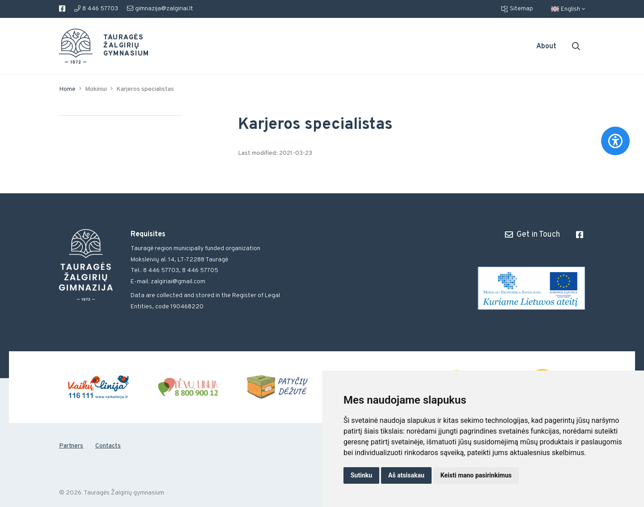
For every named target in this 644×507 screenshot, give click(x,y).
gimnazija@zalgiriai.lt (160, 9)
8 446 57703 (96, 9)
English (568, 9)
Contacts (108, 446)
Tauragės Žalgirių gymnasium (119, 46)
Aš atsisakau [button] (406, 475)
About (546, 46)
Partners (71, 446)
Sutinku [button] (361, 475)
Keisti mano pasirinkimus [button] (476, 475)
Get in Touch (532, 234)
